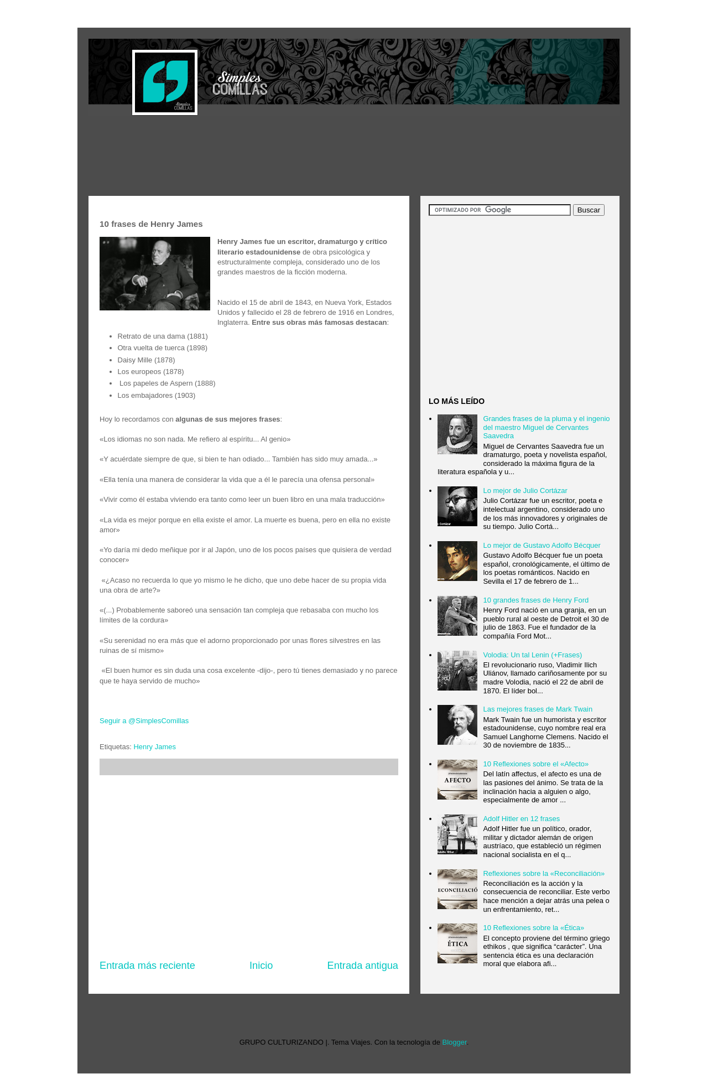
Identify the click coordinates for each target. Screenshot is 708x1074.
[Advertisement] (289, 157)
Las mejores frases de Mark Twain (537, 709)
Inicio (261, 965)
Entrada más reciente (147, 965)
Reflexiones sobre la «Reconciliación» (544, 873)
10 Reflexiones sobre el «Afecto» (536, 764)
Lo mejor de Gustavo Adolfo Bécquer (541, 545)
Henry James (154, 747)
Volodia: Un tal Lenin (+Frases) (532, 655)
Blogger (454, 1042)
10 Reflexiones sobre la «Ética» (533, 927)
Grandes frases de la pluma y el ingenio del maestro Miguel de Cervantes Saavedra (546, 427)
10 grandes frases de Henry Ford (536, 600)
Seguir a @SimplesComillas (144, 721)
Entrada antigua (362, 965)
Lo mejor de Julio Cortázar (525, 490)
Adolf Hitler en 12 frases (521, 818)
